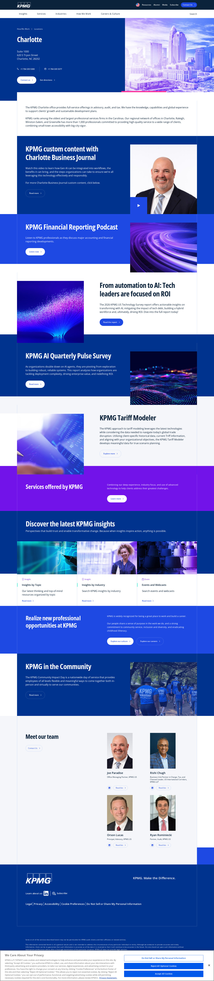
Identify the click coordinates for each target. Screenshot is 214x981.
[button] (138, 5)
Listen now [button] (34, 251)
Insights (23, 13)
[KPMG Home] (24, 5)
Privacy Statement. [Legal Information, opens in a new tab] (108, 977)
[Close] (209, 965)
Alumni (157, 5)
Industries (61, 13)
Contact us (25, 80)
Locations (38, 29)
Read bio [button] (119, 788)
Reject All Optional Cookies (164, 966)
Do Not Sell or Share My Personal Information (114, 904)
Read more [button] (34, 193)
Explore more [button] (109, 453)
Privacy (38, 904)
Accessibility (52, 904)
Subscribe (174, 5)
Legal (29, 904)
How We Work (83, 13)
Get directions (46, 80)
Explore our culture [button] (119, 641)
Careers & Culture (110, 13)
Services (41, 13)
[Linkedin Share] (46, 893)
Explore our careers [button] (148, 641)
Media (165, 5)
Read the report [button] (110, 322)
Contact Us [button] (32, 748)
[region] (107, 965)
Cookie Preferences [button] (73, 904)
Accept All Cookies (163, 973)
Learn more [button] (116, 498)
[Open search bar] (191, 14)
